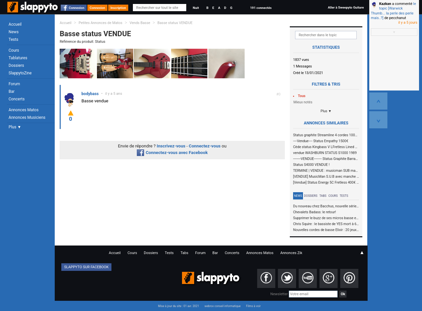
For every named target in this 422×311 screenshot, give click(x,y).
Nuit (196, 8)
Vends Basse (140, 23)
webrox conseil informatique (222, 306)
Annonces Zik (291, 253)
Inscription (118, 8)
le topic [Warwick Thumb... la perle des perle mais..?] (393, 11)
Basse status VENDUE (175, 23)
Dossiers (16, 65)
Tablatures (18, 58)
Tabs (322, 195)
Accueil (15, 24)
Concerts (17, 99)
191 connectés (260, 8)
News (13, 32)
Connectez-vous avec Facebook (172, 152)
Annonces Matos (24, 110)
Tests (13, 39)
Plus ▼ (15, 127)
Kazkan (385, 4)
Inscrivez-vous (171, 145)
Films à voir (253, 306)
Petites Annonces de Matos (100, 23)
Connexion (76, 8)
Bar (12, 91)
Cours (14, 50)
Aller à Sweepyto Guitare (346, 7)
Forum (14, 84)
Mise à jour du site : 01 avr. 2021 (178, 306)
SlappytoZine (20, 73)
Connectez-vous (205, 145)
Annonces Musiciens (27, 117)
